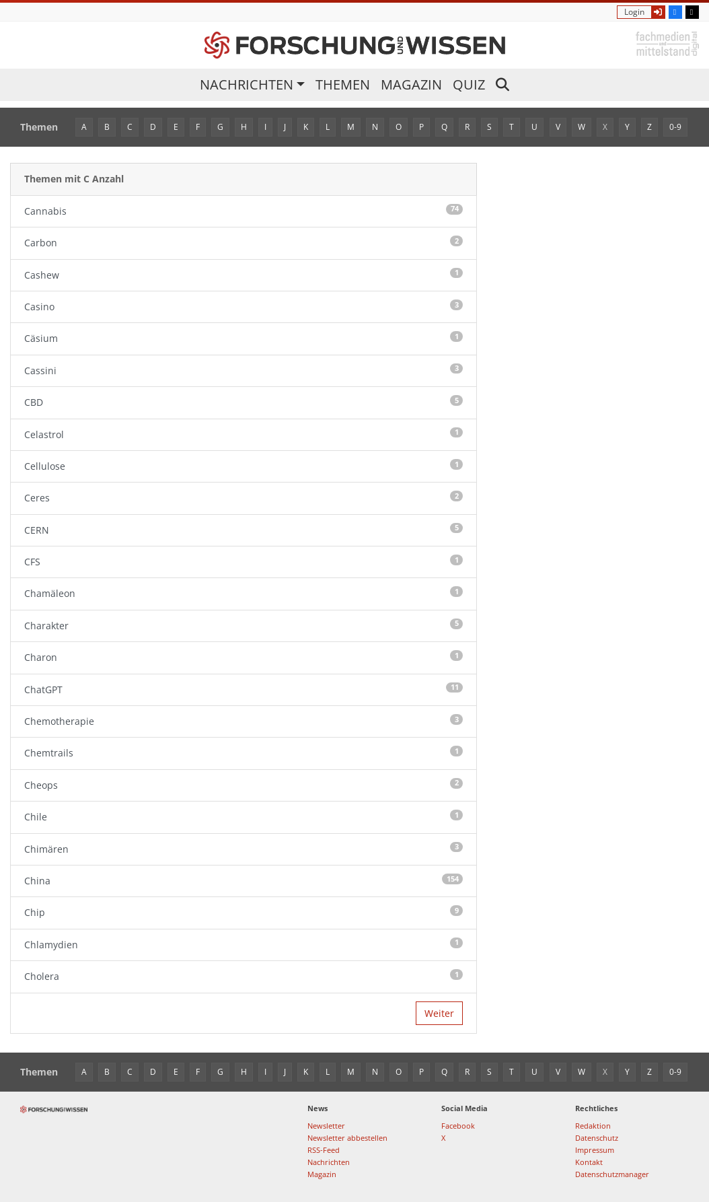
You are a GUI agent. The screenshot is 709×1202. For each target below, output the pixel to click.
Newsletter (326, 1126)
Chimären (243, 848)
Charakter (243, 625)
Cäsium (243, 338)
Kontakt (589, 1162)
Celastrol (243, 434)
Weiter (439, 1013)
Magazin (411, 84)
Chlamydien (243, 944)
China (243, 880)
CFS (243, 561)
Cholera (243, 976)
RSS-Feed (323, 1150)
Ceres (243, 497)
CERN (243, 529)
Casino (243, 306)
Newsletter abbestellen (347, 1138)
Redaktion (593, 1126)
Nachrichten (246, 84)
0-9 (675, 127)
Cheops (243, 784)
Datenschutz (596, 1138)
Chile (243, 816)
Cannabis (243, 210)
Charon (243, 657)
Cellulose (243, 465)
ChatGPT (243, 689)
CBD (243, 402)
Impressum (594, 1150)
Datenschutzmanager (612, 1174)
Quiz (469, 84)
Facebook (458, 1126)
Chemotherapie (243, 721)
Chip (243, 912)
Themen (342, 84)
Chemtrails (243, 752)
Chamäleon (243, 593)
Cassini (243, 370)
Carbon (243, 242)
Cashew (243, 274)
